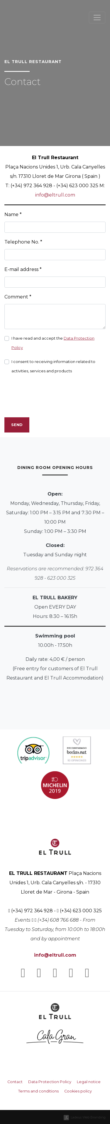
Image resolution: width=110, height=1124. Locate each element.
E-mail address (23, 269)
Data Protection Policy (49, 1082)
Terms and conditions (38, 1091)
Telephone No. (23, 242)
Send (17, 425)
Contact (15, 1082)
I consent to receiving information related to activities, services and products (53, 366)
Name (13, 214)
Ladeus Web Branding (88, 1117)
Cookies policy (78, 1091)
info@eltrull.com (55, 195)
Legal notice (89, 1082)
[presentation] (49, 401)
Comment (17, 297)
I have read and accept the (52, 343)
